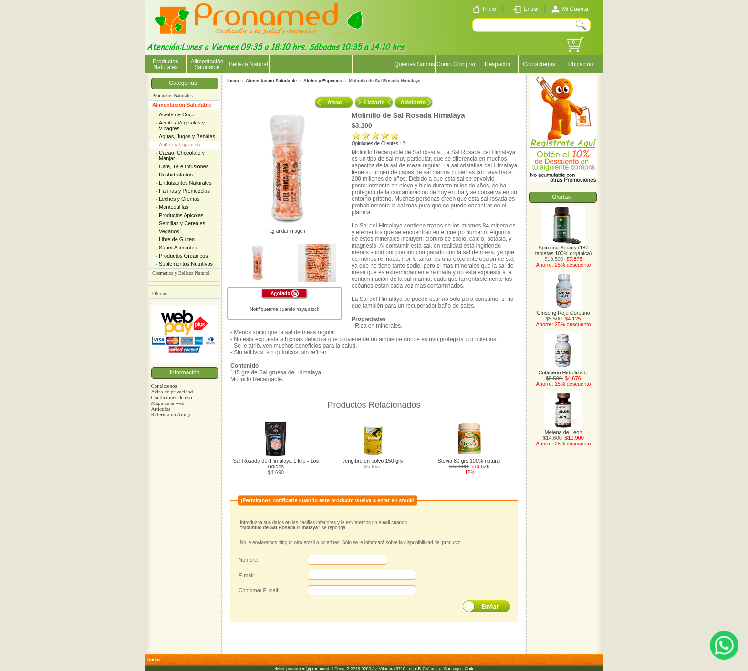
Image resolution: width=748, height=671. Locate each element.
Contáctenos (539, 64)
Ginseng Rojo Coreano (563, 310)
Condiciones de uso (171, 397)
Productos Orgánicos (183, 255)
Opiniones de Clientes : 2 (378, 143)
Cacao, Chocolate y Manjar (182, 155)
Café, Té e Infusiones (183, 166)
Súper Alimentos (178, 247)
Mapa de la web (167, 403)
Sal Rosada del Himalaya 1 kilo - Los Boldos (276, 463)
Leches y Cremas (179, 199)
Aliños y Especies (179, 144)
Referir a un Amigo (171, 414)
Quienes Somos (414, 64)
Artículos (160, 409)
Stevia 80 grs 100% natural (468, 461)
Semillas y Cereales (182, 223)
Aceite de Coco (177, 114)
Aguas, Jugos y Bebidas (187, 136)
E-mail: (247, 575)
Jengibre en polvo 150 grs (373, 461)
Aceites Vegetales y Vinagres (182, 125)
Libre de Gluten (177, 239)
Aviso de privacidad (172, 391)
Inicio (233, 80)
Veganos (169, 231)
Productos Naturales (165, 64)
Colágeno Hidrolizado (563, 370)
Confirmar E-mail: (259, 590)
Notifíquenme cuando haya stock (284, 309)
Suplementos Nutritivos (186, 264)
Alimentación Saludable (181, 105)
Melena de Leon (563, 429)
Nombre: (249, 560)
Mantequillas (173, 207)
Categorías (184, 83)
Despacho (497, 64)
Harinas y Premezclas (184, 191)
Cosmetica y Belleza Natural (180, 273)
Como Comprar (456, 64)
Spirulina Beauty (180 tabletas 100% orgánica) (563, 248)
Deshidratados (176, 174)
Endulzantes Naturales (185, 183)
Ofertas (159, 293)
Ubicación (580, 64)
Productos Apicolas (181, 215)
